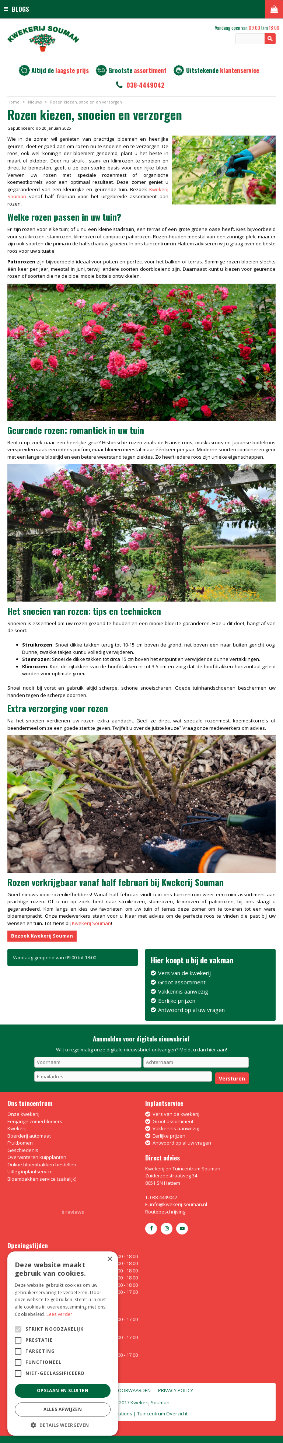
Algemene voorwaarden (120, 1390)
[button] (63, 1424)
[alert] (62, 1343)
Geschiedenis (22, 1150)
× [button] (109, 1259)
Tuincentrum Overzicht (162, 1413)
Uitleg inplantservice (30, 1171)
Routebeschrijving (165, 1211)
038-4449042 (145, 85)
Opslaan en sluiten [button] (62, 1390)
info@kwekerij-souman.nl (178, 1204)
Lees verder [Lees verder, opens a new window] (59, 1314)
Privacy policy (175, 1390)
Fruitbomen (20, 1142)
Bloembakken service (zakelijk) (41, 1179)
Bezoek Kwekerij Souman (42, 935)
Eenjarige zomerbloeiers (34, 1121)
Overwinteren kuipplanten (36, 1157)
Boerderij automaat (29, 1135)
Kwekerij (17, 1128)
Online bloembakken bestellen (41, 1164)
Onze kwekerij (23, 1114)
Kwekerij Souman (91, 923)
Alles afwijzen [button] (62, 1409)
